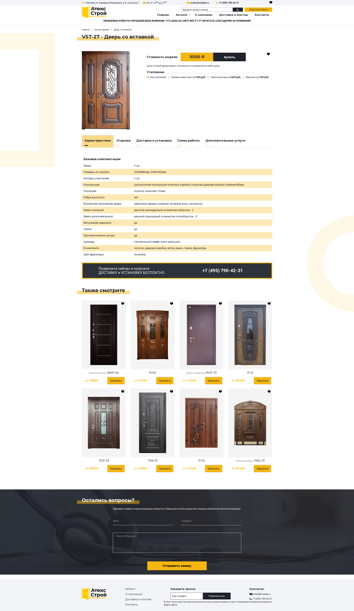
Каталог (182, 14)
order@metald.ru (199, 2)
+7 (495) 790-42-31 (229, 2)
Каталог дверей (101, 30)
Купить (229, 57)
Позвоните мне (217, 596)
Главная (163, 14)
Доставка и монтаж (233, 14)
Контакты (262, 14)
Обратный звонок (258, 9)
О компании (203, 14)
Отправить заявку (177, 565)
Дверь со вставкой (122, 30)
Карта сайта (170, 605)
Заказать (116, 380)
